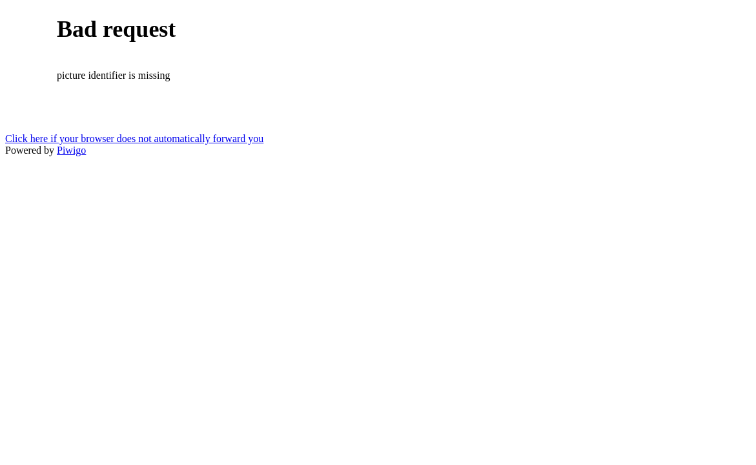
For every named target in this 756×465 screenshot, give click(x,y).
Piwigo (71, 150)
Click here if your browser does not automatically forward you (134, 138)
